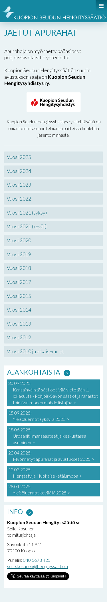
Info (15, 512)
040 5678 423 (37, 560)
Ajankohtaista (33, 372)
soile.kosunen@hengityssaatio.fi (37, 566)
